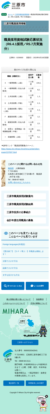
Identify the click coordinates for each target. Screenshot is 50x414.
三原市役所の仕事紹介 (19, 212)
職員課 (11, 168)
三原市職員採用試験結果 (20, 204)
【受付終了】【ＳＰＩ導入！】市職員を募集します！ (23, 252)
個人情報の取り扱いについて (18, 299)
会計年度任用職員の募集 (20, 220)
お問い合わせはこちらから (19, 182)
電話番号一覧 (14, 383)
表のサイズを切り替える (25, 69)
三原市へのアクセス (25, 342)
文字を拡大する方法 (11, 275)
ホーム (10, 14)
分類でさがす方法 (10, 261)
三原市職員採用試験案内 (20, 196)
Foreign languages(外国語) (14, 244)
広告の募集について (39, 303)
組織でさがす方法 (10, 268)
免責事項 (40, 299)
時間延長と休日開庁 (36, 383)
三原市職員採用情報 (22, 14)
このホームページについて (14, 303)
